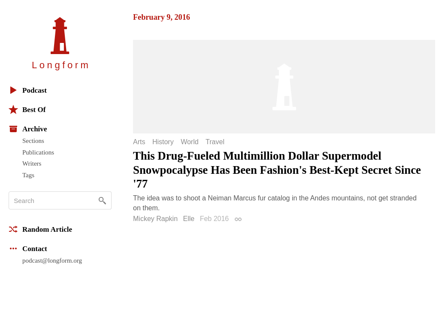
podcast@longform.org (52, 260)
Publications (38, 152)
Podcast (28, 90)
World (190, 142)
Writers (31, 163)
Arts (139, 142)
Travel (215, 142)
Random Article (40, 229)
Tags (28, 175)
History (163, 142)
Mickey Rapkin (155, 218)
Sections (33, 140)
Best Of (27, 109)
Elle (188, 218)
